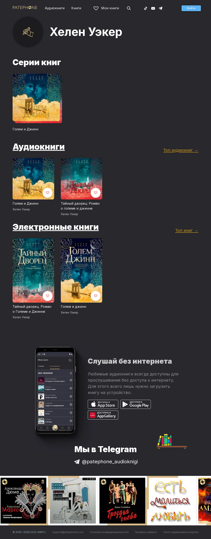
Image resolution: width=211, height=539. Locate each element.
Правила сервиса (146, 532)
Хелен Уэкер (21, 209)
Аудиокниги (54, 8)
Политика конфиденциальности (109, 532)
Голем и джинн (73, 306)
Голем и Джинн (25, 129)
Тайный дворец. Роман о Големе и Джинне (32, 309)
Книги (76, 8)
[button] (191, 8)
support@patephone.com (67, 532)
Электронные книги (56, 227)
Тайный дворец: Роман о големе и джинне (80, 205)
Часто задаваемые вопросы (180, 532)
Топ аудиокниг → (180, 150)
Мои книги (106, 8)
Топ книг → (186, 230)
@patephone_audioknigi (105, 462)
